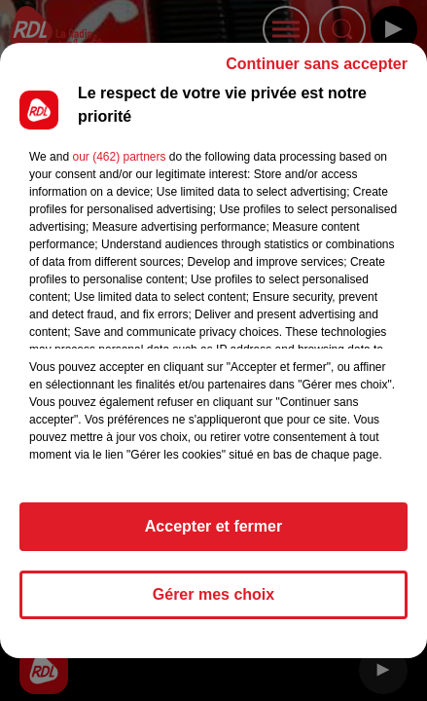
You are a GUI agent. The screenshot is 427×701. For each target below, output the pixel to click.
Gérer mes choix (213, 603)
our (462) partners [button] (118, 165)
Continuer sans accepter (317, 72)
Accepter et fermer (213, 535)
